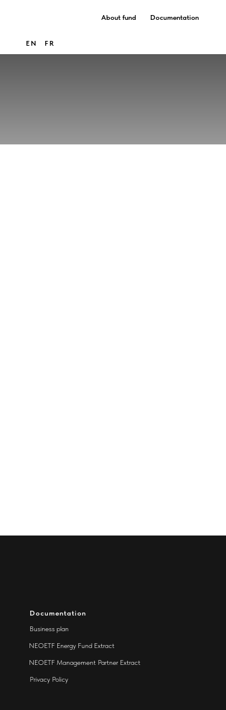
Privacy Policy (49, 679)
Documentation (174, 17)
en (31, 43)
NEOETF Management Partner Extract (84, 662)
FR (50, 43)
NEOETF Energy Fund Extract (72, 645)
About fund (118, 17)
